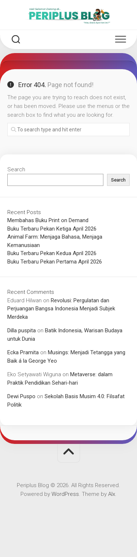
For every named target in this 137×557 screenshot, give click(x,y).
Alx (111, 494)
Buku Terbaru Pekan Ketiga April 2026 (51, 228)
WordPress (65, 494)
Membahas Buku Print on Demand (47, 220)
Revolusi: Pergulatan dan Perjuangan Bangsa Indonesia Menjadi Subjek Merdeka (61, 308)
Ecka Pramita (23, 352)
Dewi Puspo (21, 396)
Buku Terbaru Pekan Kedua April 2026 (51, 253)
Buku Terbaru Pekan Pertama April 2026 (54, 261)
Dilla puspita (21, 330)
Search (16, 169)
